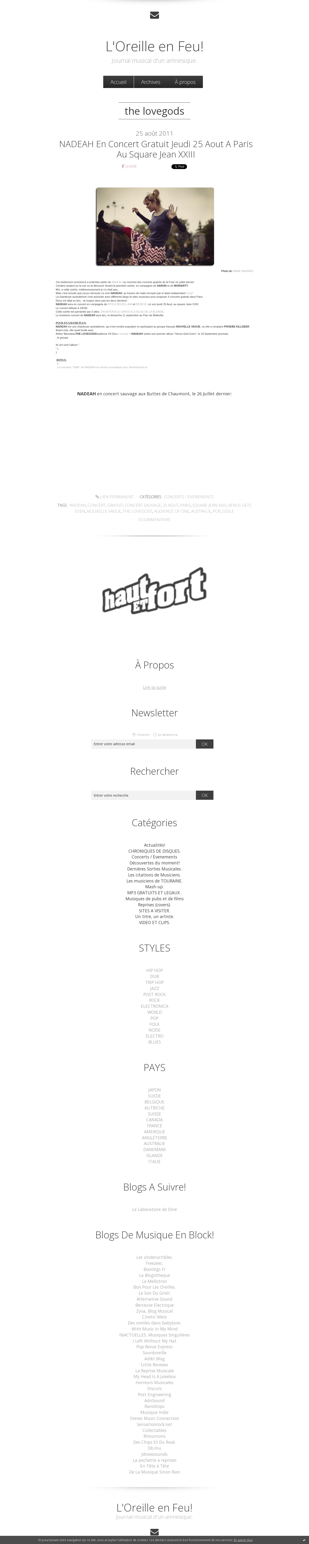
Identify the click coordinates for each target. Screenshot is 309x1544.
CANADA (154, 1112)
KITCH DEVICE (117, 305)
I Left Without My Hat (154, 1327)
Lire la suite (155, 688)
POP (154, 1013)
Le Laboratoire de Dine (154, 1200)
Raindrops (154, 1390)
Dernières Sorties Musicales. (154, 868)
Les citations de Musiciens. (154, 873)
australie (191, 512)
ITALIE (154, 1152)
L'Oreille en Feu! (154, 45)
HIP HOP (154, 967)
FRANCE (154, 1118)
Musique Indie (154, 1396)
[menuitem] (118, 82)
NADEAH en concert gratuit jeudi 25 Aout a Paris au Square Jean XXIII (156, 150)
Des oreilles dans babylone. (154, 1310)
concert (94, 506)
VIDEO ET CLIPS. (154, 919)
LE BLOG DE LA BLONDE (148, 313)
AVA (129, 305)
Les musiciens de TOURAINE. (154, 879)
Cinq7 (189, 294)
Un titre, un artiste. (154, 914)
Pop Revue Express (154, 1333)
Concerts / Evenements (187, 498)
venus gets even (234, 506)
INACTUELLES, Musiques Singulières (154, 1322)
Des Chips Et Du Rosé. (154, 1425)
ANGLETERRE (154, 1129)
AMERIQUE (154, 1123)
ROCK (154, 996)
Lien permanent (116, 498)
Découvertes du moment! (154, 862)
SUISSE (154, 1106)
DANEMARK (154, 1141)
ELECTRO (154, 1030)
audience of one (164, 512)
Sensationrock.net (154, 1408)
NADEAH (117, 283)
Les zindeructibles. (154, 1247)
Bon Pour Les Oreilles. (154, 1276)
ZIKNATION (108, 313)
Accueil (118, 81)
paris (179, 506)
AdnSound (154, 1385)
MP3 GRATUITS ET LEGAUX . (155, 891)
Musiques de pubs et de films (155, 897)
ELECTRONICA (154, 1001)
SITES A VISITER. (154, 908)
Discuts (155, 1373)
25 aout (165, 506)
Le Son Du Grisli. (154, 1282)
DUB (154, 973)
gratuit (112, 506)
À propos (185, 81)
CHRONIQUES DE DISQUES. (154, 851)
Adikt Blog (154, 1345)
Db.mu (154, 1430)
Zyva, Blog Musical (154, 1299)
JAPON (154, 1083)
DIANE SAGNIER (243, 272)
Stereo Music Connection (154, 1402)
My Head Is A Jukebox (154, 1362)
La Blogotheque (154, 1264)
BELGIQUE (154, 1095)
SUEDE (154, 1089)
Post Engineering (154, 1379)
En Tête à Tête (154, 1448)
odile (217, 512)
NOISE (155, 1024)
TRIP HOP (154, 979)
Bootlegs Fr (154, 1259)
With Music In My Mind (154, 1316)
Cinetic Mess (154, 1305)
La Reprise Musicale (155, 1356)
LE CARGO (123, 313)
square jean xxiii (201, 506)
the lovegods (133, 512)
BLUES (154, 1036)
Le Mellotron (155, 1270)
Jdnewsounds (154, 1436)
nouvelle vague (102, 512)
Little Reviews (154, 1350)
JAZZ (154, 984)
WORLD (154, 1007)
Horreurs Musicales (154, 1368)
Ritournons (154, 1419)
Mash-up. (154, 885)
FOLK (154, 1018)
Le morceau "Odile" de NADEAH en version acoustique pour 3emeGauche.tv (102, 368)
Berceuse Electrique (154, 1293)
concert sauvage (139, 506)
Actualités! (154, 845)
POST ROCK (154, 990)
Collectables (154, 1413)
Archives (150, 81)
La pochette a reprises (155, 1442)
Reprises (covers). (154, 902)
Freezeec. (154, 1253)
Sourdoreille (154, 1339)
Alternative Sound (154, 1288)
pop (206, 512)
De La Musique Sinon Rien (154, 1453)
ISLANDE (154, 1146)
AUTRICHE (154, 1100)
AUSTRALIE (154, 1135)
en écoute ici (124, 335)
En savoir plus (243, 1540)
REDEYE (141, 305)
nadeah (77, 506)
